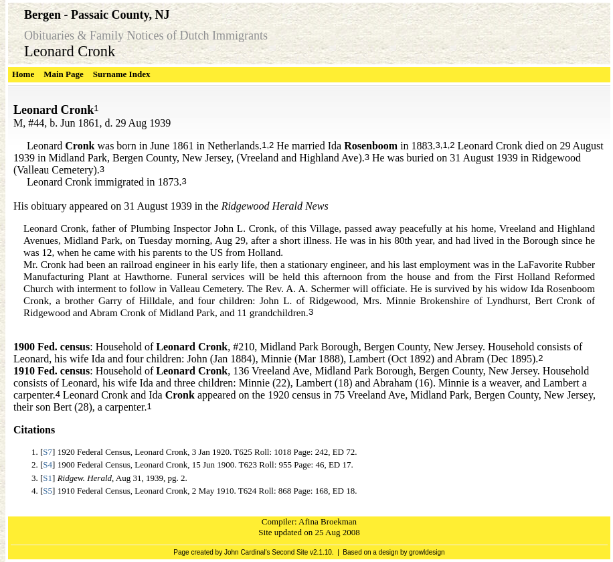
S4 (47, 465)
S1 (47, 478)
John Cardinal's (247, 552)
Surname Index (122, 74)
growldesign (426, 552)
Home (23, 74)
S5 (47, 491)
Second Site (290, 552)
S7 (47, 452)
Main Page (63, 74)
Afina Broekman (327, 521)
